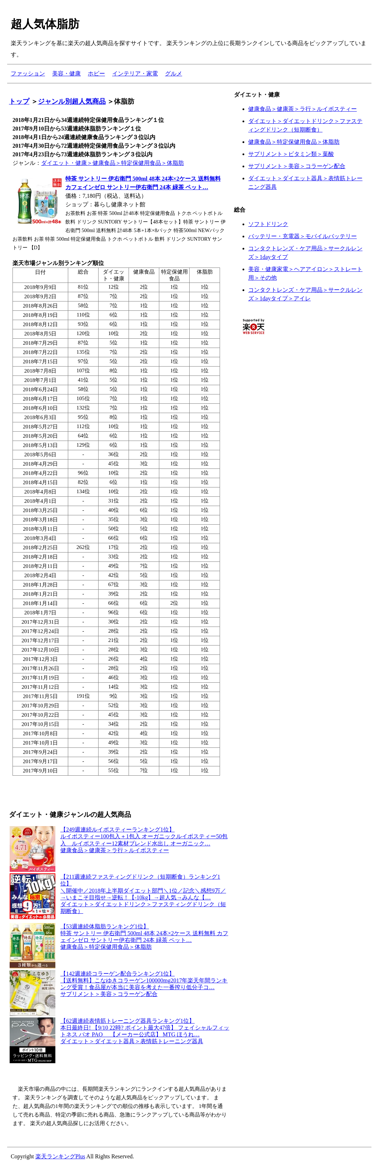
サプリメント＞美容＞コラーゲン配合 (296, 166)
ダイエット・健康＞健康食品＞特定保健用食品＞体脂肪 (112, 163)
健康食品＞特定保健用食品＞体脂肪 (294, 142)
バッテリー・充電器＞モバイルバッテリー (302, 236)
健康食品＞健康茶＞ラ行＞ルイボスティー (302, 109)
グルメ (173, 73)
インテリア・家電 (135, 73)
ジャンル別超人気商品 (72, 101)
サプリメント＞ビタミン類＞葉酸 (291, 154)
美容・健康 (66, 73)
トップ (19, 101)
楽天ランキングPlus (60, 1156)
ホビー (96, 73)
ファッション (28, 73)
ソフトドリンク (268, 224)
